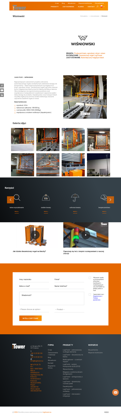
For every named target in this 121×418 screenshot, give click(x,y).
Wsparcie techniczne (85, 3)
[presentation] (10, 199)
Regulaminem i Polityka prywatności (97, 298)
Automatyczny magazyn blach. (92, 58)
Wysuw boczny (68, 369)
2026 (16, 412)
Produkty (55, 6)
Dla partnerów (93, 350)
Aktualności (71, 3)
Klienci (81, 6)
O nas (57, 3)
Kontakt (91, 6)
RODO (106, 412)
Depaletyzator (68, 386)
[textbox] (70, 310)
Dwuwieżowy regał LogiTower (90, 55)
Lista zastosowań (94, 16)
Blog (63, 3)
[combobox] (69, 309)
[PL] (102, 6)
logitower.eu (46, 412)
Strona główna (84, 16)
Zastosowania (68, 6)
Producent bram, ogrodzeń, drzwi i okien (89, 53)
